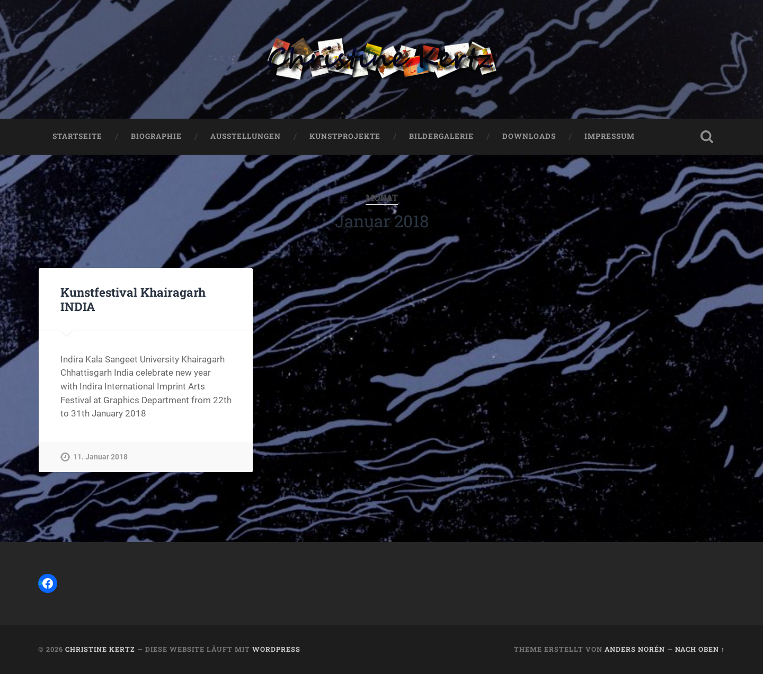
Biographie (156, 136)
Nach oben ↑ (700, 649)
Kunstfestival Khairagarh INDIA (133, 299)
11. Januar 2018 (100, 457)
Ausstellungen (245, 136)
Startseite (77, 136)
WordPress (276, 649)
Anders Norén (635, 649)
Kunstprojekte (344, 136)
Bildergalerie (441, 136)
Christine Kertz (100, 649)
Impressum (609, 136)
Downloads (529, 136)
